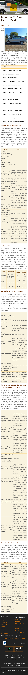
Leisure (3, 626)
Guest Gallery (7, 663)
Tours (22, 655)
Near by (13, 657)
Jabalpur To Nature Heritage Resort (12, 88)
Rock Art (17, 630)
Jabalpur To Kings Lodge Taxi (10, 99)
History (3, 629)
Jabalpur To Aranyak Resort (10, 77)
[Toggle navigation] (8, 4)
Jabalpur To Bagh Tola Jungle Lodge (12, 110)
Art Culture (4, 624)
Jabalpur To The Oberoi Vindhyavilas (12, 92)
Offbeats (3, 628)
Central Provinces (19, 623)
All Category (4, 633)
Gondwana (17, 625)
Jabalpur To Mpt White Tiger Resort (12, 114)
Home (6, 655)
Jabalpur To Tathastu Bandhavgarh (12, 85)
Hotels (6, 657)
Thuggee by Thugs (19, 632)
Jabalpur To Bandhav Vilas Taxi (11, 74)
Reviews (17, 665)
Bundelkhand (18, 619)
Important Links (15, 655)
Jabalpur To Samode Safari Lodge (12, 103)
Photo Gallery (20, 657)
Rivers (3, 631)
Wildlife (3, 619)
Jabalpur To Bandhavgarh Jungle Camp (13, 118)
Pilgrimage (4, 622)
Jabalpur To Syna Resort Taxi (10, 107)
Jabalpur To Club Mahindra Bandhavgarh (13, 121)
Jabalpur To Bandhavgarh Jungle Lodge (13, 81)
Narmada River (19, 628)
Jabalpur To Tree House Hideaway (12, 70)
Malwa (16, 626)
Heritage (3, 620)
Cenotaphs (17, 621)
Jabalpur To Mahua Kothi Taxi (10, 96)
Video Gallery (14, 659)
